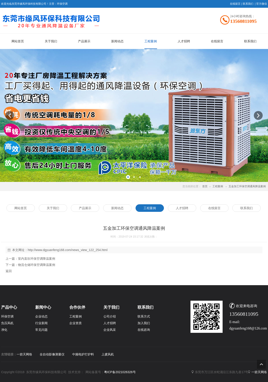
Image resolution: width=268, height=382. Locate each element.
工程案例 (217, 186)
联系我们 (248, 3)
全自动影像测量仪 (52, 354)
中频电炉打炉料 (83, 354)
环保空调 (62, 3)
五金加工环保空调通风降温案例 (247, 186)
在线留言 (235, 3)
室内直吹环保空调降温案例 (36, 258)
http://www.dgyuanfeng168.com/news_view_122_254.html (67, 250)
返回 (9, 271)
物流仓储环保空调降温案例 (36, 265)
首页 (205, 186)
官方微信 (261, 3)
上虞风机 (107, 354)
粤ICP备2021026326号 (120, 372)
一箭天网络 (24, 354)
